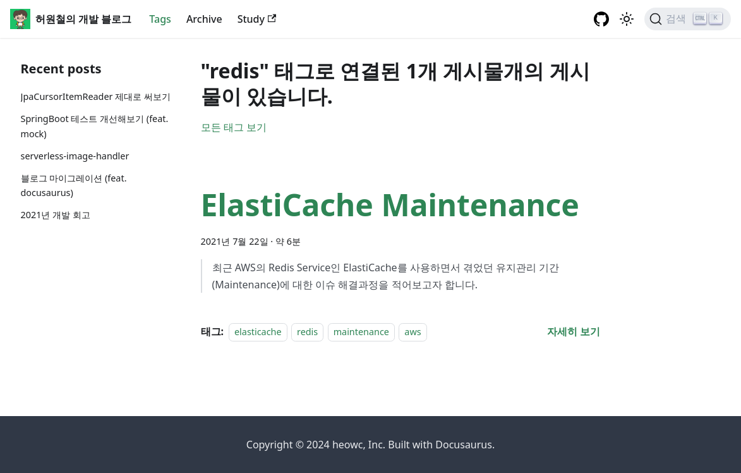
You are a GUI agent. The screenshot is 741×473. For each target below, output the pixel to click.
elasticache (258, 332)
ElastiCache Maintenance (390, 204)
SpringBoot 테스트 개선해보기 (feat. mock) (95, 126)
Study (257, 19)
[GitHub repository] (601, 19)
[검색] (687, 19)
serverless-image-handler (75, 156)
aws (412, 332)
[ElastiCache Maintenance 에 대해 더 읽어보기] (573, 331)
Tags (160, 19)
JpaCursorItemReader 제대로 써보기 (96, 96)
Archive (204, 19)
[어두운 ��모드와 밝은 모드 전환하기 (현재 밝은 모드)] (627, 19)
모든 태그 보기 (234, 127)
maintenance (361, 332)
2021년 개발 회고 (55, 215)
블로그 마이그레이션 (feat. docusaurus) (74, 185)
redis (307, 332)
